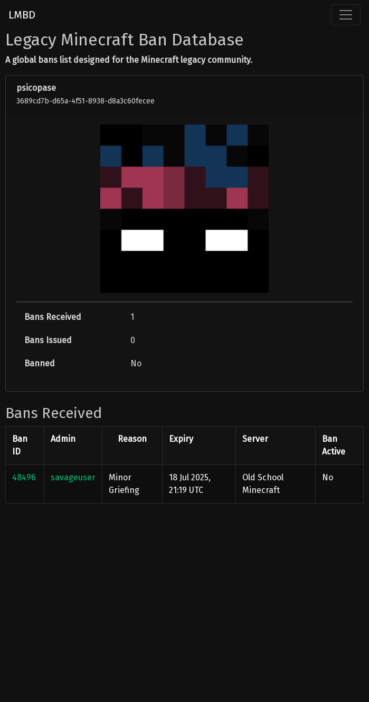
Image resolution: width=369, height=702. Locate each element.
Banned (39, 363)
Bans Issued (48, 340)
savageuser (73, 477)
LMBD (21, 14)
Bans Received (52, 317)
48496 (24, 477)
